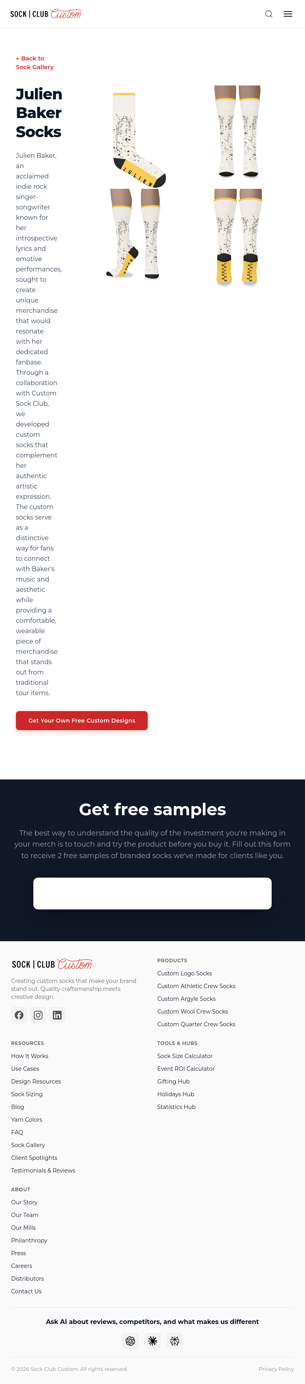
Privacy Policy (276, 1369)
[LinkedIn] (57, 1015)
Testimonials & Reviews (43, 1170)
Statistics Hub (176, 1107)
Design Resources (36, 1081)
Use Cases (25, 1068)
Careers (21, 1266)
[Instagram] (38, 1015)
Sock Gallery (28, 1145)
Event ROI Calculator (186, 1068)
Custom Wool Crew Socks (192, 1011)
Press (18, 1253)
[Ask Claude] (152, 1341)
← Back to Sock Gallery (35, 62)
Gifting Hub (173, 1081)
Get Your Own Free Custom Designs (82, 721)
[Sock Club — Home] (46, 14)
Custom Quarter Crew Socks (196, 1024)
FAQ (17, 1132)
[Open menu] (287, 14)
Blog (17, 1107)
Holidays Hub (175, 1094)
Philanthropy (29, 1240)
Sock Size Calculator (185, 1056)
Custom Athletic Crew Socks (196, 986)
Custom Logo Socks (184, 973)
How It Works (29, 1056)
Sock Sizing (27, 1094)
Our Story (24, 1202)
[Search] (269, 14)
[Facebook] (19, 1015)
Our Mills (23, 1227)
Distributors (27, 1278)
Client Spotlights (34, 1157)
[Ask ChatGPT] (130, 1341)
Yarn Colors (26, 1119)
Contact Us (26, 1291)
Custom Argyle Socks (186, 998)
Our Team (25, 1215)
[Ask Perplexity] (175, 1341)
